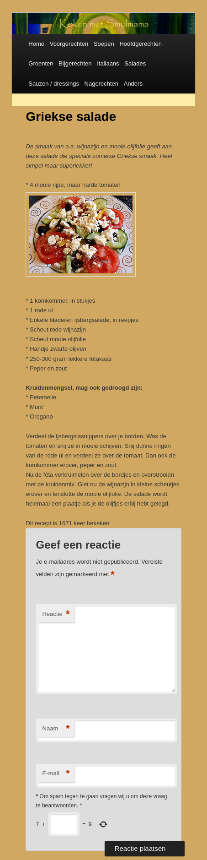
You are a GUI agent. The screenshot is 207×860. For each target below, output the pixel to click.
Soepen (104, 43)
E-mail (56, 773)
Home (36, 43)
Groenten (40, 63)
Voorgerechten (69, 43)
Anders (133, 83)
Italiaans (108, 63)
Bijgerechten (74, 63)
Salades (135, 63)
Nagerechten (101, 83)
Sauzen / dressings (53, 83)
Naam (56, 728)
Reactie (56, 614)
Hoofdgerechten (140, 43)
